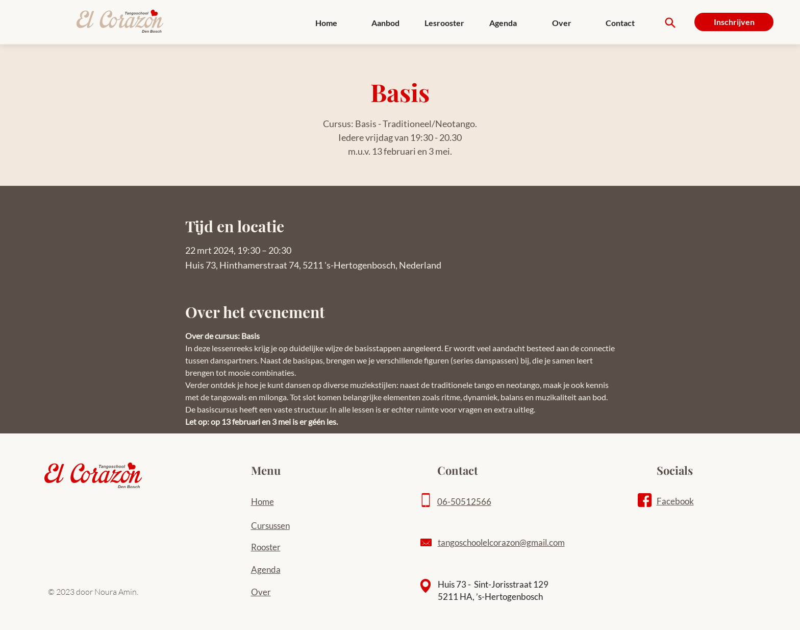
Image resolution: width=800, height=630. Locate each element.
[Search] (670, 22)
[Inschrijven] (733, 22)
